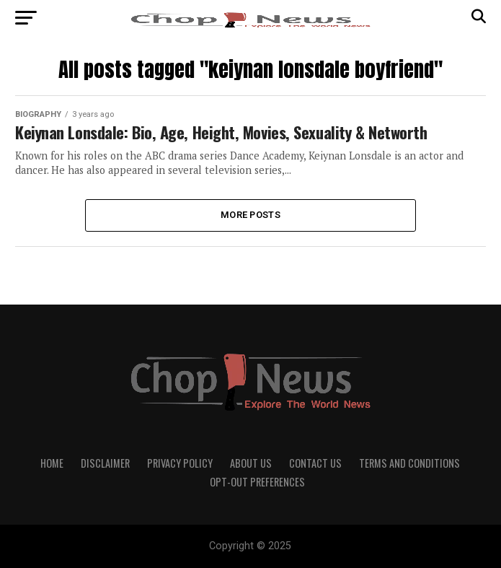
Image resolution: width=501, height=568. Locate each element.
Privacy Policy (180, 463)
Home (51, 463)
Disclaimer (105, 463)
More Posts (250, 214)
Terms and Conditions (409, 463)
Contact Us (315, 463)
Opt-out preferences (257, 481)
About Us (251, 463)
